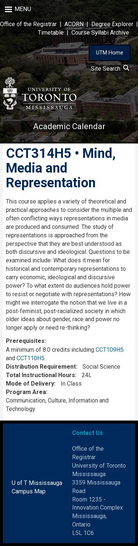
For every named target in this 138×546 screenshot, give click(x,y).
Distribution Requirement (41, 366)
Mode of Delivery (30, 383)
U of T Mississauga (37, 482)
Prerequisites (25, 340)
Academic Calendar (69, 126)
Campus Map (29, 491)
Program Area (26, 392)
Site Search (110, 68)
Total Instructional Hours (40, 375)
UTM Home (109, 52)
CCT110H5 (31, 358)
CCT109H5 (110, 349)
